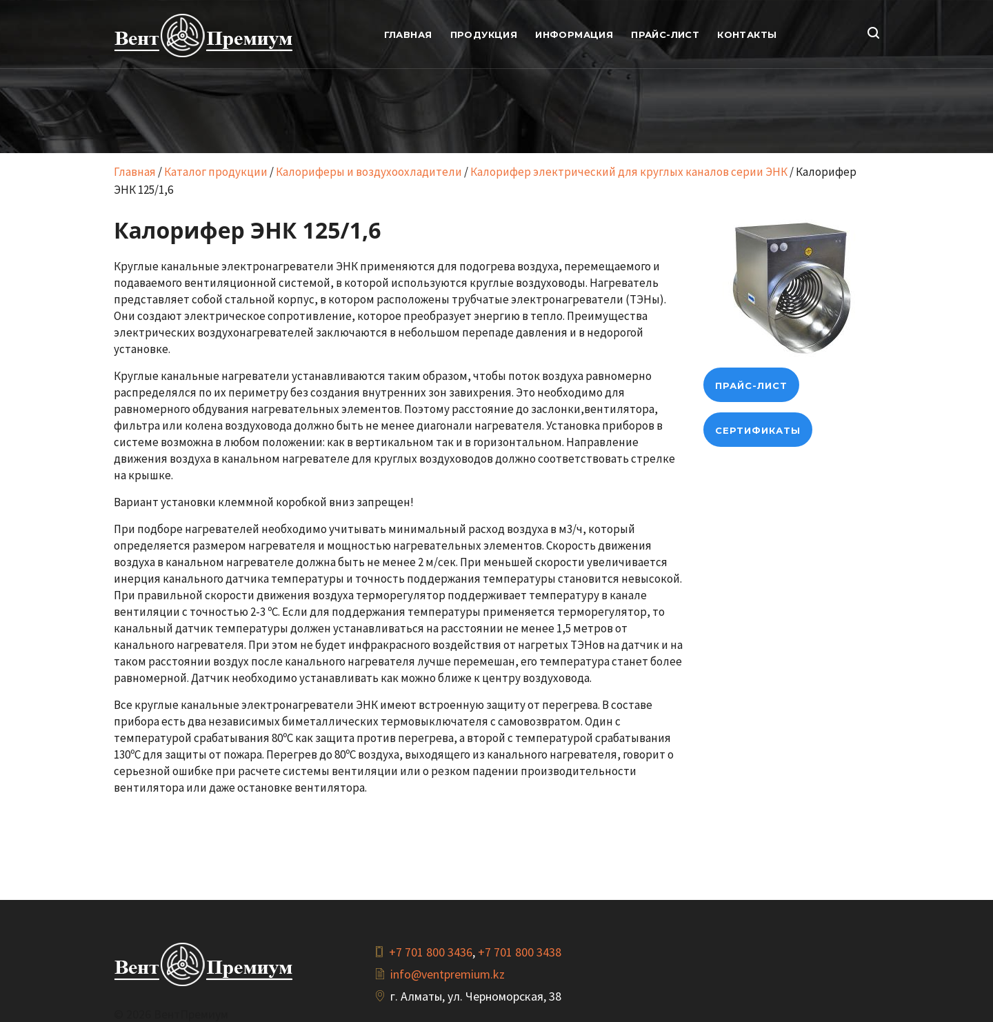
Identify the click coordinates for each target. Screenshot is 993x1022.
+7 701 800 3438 (519, 952)
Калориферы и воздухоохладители (369, 171)
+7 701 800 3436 (430, 952)
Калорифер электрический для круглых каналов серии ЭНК (629, 171)
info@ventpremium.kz (447, 974)
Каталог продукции (216, 171)
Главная (135, 171)
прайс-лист (751, 385)
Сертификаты (758, 430)
